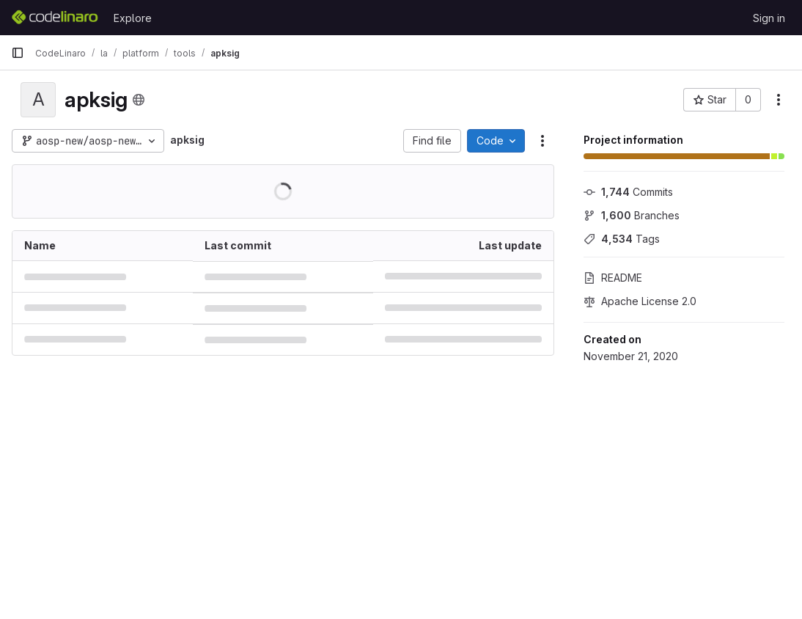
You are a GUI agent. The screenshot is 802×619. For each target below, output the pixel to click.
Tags (622, 238)
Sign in (769, 18)
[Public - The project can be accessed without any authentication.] (138, 100)
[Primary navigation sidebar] (17, 53)
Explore (133, 18)
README (613, 277)
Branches (632, 215)
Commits (628, 192)
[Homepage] (55, 17)
